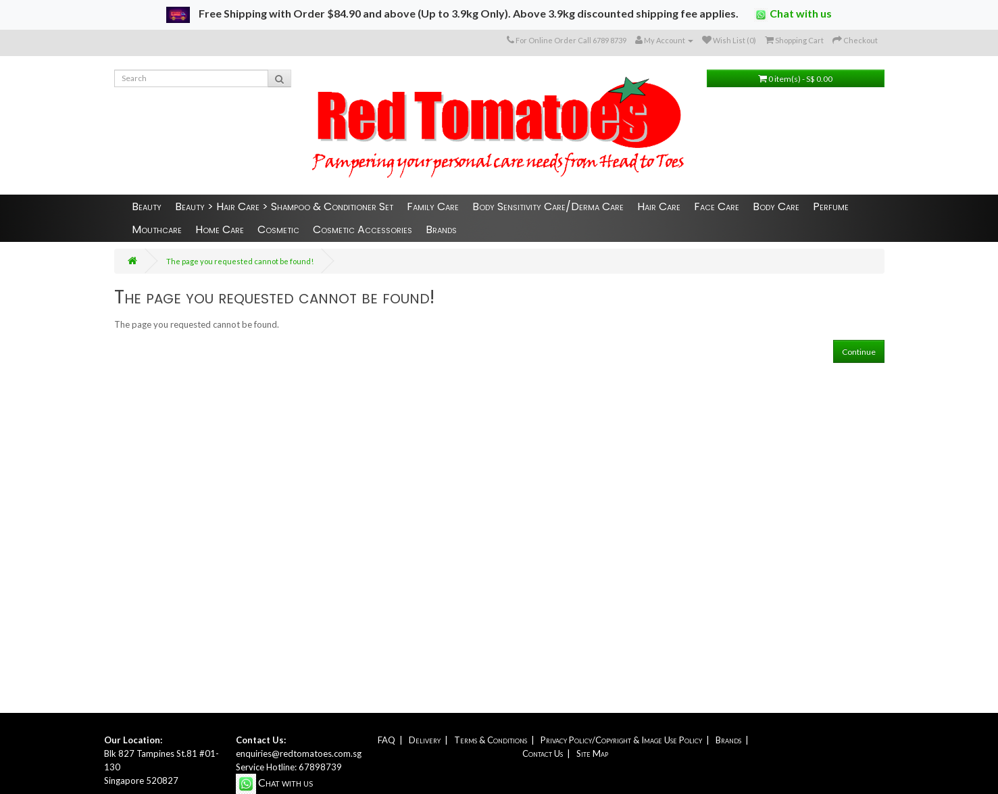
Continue (859, 352)
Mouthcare (157, 229)
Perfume (831, 206)
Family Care (433, 206)
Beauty (146, 206)
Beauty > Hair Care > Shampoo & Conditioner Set (284, 206)
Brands (441, 229)
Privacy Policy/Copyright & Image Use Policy (621, 740)
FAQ (386, 740)
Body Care (776, 206)
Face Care (716, 206)
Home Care (219, 229)
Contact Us (542, 753)
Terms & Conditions (490, 740)
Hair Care (658, 206)
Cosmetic (278, 229)
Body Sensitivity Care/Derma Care (548, 206)
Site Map (592, 753)
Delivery (425, 740)
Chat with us (793, 14)
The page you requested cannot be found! (240, 261)
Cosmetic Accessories (362, 229)
